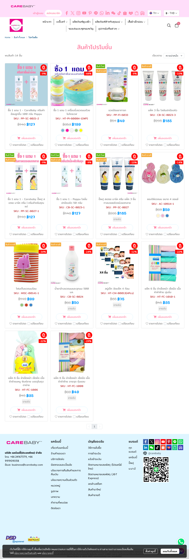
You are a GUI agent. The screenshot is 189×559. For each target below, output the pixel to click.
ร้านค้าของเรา (58, 453)
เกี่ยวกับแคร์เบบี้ (59, 448)
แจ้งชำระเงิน (94, 459)
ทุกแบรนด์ (132, 450)
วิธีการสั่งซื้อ (94, 448)
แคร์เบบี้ (133, 457)
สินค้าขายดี (94, 495)
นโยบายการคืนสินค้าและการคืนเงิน (66, 472)
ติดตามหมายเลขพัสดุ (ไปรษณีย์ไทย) (105, 467)
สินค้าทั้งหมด (19, 37)
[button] (154, 13)
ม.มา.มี (132, 469)
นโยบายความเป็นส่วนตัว (25, 553)
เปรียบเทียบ (37, 145)
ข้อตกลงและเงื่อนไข (61, 465)
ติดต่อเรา (55, 508)
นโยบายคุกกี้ (48, 553)
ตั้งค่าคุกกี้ (151, 551)
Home (7, 37)
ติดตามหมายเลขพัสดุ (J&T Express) (102, 476)
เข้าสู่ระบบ (38, 13)
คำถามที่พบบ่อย (59, 503)
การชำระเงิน (94, 453)
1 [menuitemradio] (94, 426)
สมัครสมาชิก (53, 13)
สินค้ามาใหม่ (94, 489)
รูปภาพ (54, 491)
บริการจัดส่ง (57, 459)
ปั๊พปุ (131, 463)
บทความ (55, 497)
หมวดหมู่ (55, 486)
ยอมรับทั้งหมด (170, 551)
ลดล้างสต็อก (95, 484)
